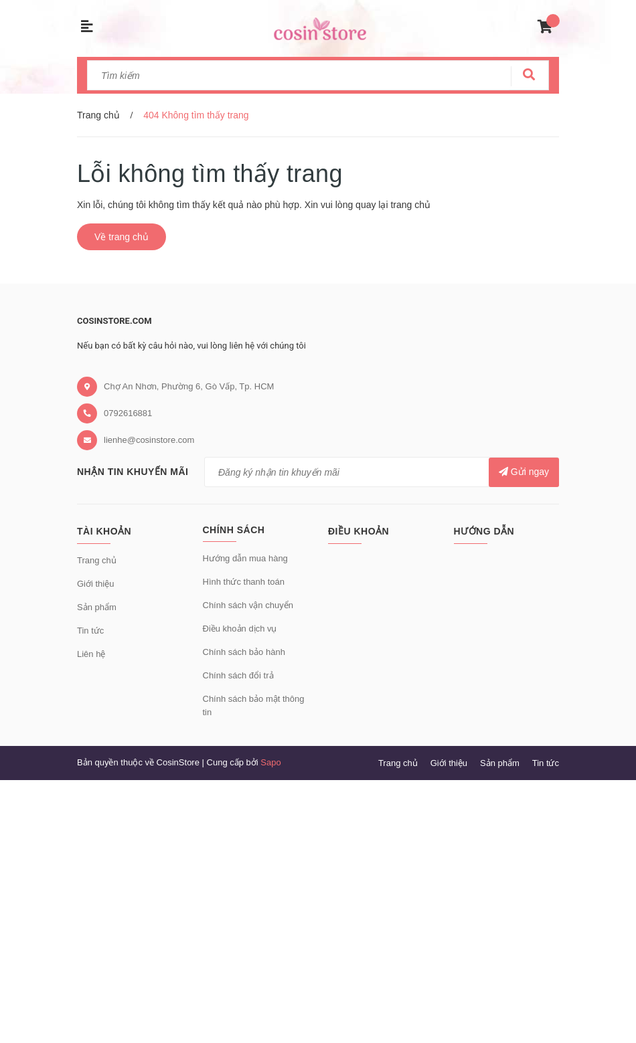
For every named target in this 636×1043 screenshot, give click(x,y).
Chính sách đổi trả (238, 675)
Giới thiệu (95, 584)
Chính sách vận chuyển (248, 605)
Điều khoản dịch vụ (240, 629)
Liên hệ (91, 654)
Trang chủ (96, 560)
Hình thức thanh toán (244, 582)
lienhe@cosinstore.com (149, 440)
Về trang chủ (121, 236)
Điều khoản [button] (358, 531)
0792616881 (128, 413)
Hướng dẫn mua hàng (245, 558)
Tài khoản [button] (104, 531)
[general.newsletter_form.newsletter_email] (381, 472)
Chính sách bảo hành (244, 652)
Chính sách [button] (234, 530)
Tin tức (90, 631)
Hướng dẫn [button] (484, 531)
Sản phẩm (96, 607)
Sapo (270, 762)
